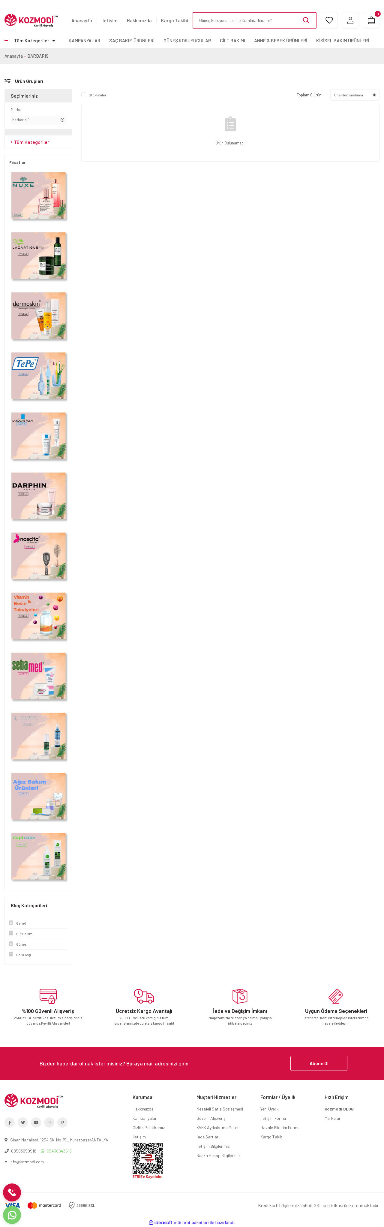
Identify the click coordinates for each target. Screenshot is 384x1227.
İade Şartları (207, 1136)
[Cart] (371, 20)
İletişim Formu (273, 1118)
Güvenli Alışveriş (211, 1118)
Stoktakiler (97, 95)
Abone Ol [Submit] (319, 1063)
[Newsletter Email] (192, 1063)
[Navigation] (29, 40)
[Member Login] (350, 20)
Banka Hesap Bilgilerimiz (218, 1155)
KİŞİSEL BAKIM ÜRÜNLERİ (342, 40)
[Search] (254, 20)
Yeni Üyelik (269, 1108)
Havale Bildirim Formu (279, 1127)
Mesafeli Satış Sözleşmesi (219, 1108)
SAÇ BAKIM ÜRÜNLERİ (131, 40)
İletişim (109, 20)
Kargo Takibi (174, 20)
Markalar (332, 1118)
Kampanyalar (145, 1118)
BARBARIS (38, 56)
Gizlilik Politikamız (149, 1127)
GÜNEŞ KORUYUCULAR (187, 40)
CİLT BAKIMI (232, 40)
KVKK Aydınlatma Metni (217, 1127)
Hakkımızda (139, 20)
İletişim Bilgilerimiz (213, 1146)
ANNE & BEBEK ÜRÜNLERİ (280, 40)
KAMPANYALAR (84, 40)
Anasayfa (81, 20)
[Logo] (31, 19)
